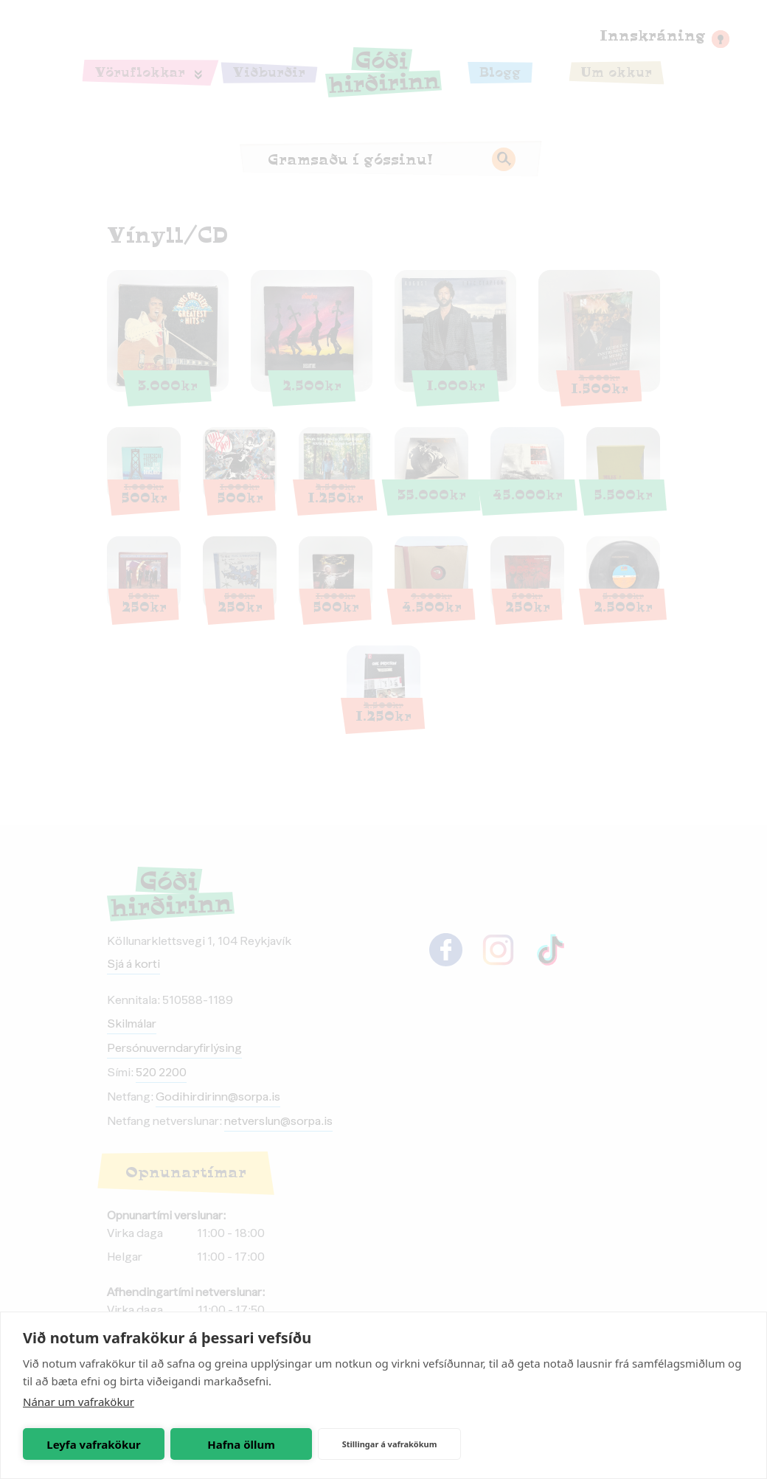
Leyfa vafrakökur (93, 1444)
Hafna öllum (241, 1444)
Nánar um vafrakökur (78, 1401)
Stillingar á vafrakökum (389, 1443)
